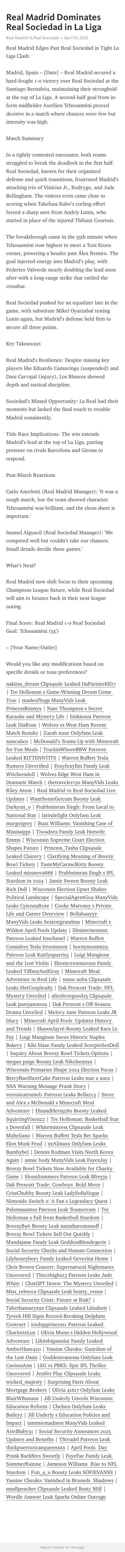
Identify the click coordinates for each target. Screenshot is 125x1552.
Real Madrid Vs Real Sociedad (32, 37)
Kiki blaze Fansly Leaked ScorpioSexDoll (73, 1045)
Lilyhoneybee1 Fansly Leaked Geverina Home (57, 1258)
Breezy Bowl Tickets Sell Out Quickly (48, 1234)
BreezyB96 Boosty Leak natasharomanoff (52, 1226)
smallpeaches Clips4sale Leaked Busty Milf (54, 1489)
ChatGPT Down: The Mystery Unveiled (69, 1283)
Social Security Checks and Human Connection (59, 1250)
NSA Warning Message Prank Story (46, 1086)
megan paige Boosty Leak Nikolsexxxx (49, 1061)
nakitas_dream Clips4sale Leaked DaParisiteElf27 (61, 684)
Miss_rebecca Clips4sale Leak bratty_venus (54, 1291)
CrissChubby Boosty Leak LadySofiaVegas (52, 1193)
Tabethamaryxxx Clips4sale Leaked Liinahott (56, 1308)
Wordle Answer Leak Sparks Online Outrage (56, 1497)
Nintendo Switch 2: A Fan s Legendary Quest (57, 1201)
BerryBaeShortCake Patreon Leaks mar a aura (58, 1078)
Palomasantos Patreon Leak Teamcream (51, 1209)
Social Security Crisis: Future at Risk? (48, 1300)
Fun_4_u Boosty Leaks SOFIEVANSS (72, 1472)
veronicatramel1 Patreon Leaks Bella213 (51, 1094)
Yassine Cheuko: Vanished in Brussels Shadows (59, 1480)
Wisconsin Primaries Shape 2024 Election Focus (59, 1070)
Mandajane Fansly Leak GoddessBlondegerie (56, 1242)
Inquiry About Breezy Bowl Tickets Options (59, 1053)
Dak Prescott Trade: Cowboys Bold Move (53, 1184)
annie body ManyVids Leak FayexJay (66, 1160)
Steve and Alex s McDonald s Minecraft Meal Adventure (60, 1102)
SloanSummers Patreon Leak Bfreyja (66, 1176)
